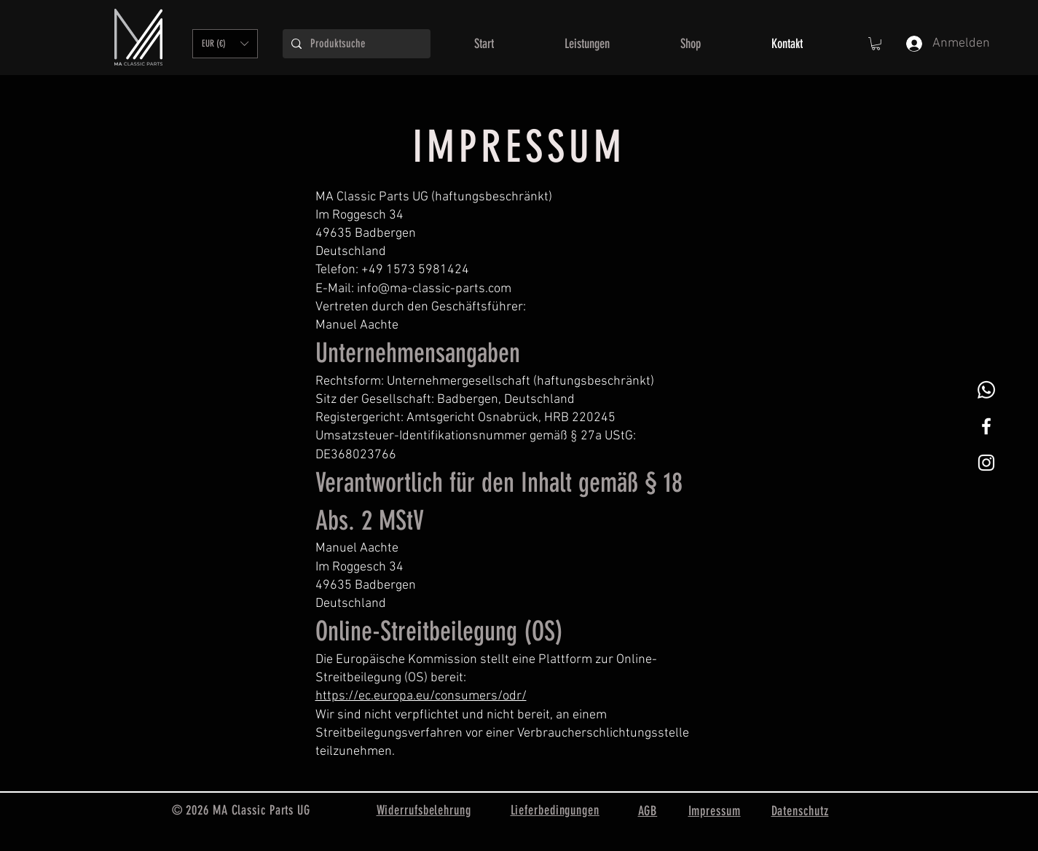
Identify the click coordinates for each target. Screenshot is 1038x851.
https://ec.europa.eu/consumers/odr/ (421, 696)
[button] (225, 43)
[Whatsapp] (986, 390)
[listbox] (225, 43)
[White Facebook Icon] (986, 426)
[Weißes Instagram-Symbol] (986, 463)
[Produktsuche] (355, 43)
